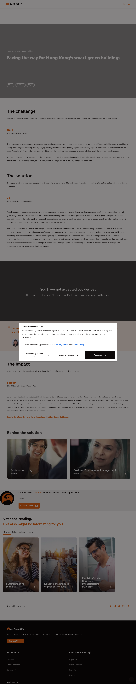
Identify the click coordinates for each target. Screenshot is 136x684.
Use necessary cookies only (34, 355)
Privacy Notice (62, 345)
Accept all (98, 355)
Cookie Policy (78, 345)
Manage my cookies (66, 355)
